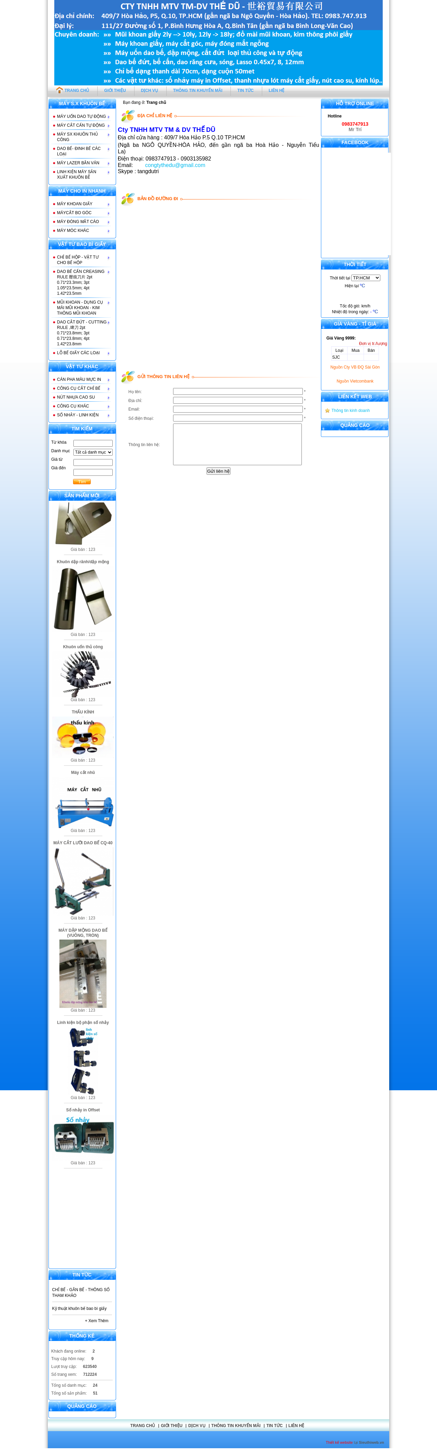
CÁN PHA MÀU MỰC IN (79, 379)
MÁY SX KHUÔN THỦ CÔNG (77, 137)
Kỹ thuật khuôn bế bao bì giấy (79, 1308)
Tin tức (274, 1425)
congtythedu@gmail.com (175, 165)
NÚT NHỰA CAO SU (76, 397)
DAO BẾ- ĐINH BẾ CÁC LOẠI (79, 151)
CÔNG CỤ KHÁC (73, 406)
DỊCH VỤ (149, 90)
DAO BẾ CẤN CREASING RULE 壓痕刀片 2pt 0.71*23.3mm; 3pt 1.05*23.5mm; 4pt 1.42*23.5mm (80, 282)
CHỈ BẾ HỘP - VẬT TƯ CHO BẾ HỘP (78, 260)
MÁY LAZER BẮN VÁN (78, 163)
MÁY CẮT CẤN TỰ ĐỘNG (81, 125)
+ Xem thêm (97, 1320)
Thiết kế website (339, 1442)
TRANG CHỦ (72, 89)
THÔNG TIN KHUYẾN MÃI (197, 90)
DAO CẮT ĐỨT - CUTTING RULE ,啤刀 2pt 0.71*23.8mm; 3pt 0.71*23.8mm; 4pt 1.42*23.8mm (82, 333)
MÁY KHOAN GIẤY (75, 204)
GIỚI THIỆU (115, 90)
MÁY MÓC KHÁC (73, 230)
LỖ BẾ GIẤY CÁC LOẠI (78, 352)
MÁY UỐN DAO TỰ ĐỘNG (81, 116)
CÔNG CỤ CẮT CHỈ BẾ (78, 388)
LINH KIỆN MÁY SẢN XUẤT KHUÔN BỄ (76, 174)
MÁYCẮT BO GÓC (74, 212)
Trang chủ (142, 1425)
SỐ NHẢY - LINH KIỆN (78, 415)
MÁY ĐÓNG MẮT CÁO (78, 221)
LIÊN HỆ (276, 90)
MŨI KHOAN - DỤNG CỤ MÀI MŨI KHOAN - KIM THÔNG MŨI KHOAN (80, 308)
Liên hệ (296, 1425)
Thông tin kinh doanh (351, 410)
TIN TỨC (245, 90)
